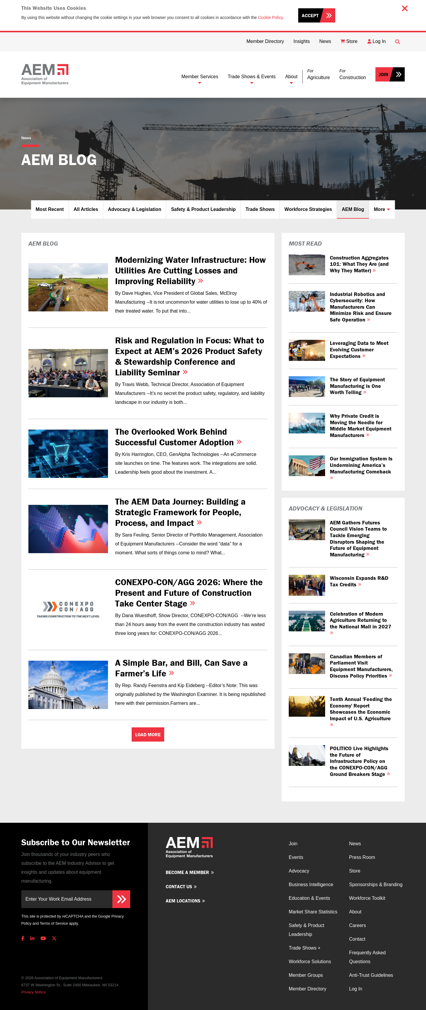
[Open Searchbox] (397, 42)
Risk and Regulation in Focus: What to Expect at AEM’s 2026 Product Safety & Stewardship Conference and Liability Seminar (189, 356)
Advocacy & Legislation (135, 209)
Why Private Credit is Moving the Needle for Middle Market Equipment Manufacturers (360, 425)
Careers (357, 925)
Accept (310, 15)
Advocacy (299, 870)
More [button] (379, 209)
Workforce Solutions (310, 961)
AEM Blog (353, 209)
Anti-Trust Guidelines (371, 975)
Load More (148, 734)
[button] (319, 74)
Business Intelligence (311, 884)
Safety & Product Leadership (203, 209)
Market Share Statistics (313, 911)
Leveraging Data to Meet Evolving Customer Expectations (359, 349)
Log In (355, 988)
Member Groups (306, 975)
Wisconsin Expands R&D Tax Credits (359, 581)
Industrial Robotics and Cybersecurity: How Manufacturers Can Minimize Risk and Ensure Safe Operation (361, 307)
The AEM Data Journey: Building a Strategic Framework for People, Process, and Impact (180, 512)
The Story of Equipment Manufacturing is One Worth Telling (357, 386)
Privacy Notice (33, 992)
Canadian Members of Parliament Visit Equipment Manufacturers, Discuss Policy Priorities (361, 666)
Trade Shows (260, 209)
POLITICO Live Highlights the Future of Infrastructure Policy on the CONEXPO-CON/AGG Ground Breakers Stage (360, 761)
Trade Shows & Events (252, 76)
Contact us (179, 886)
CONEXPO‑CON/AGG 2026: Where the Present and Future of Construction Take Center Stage (189, 593)
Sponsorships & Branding (376, 884)
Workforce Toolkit (367, 898)
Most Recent (50, 209)
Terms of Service (54, 923)
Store (354, 870)
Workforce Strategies (308, 209)
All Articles (86, 209)
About (291, 76)
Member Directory (307, 988)
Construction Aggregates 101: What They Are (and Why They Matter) (359, 264)
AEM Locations (183, 901)
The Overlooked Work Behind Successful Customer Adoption (178, 437)
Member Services (199, 76)
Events (296, 857)
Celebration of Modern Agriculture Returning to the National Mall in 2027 (360, 622)
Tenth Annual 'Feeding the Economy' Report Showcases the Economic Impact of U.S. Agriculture (361, 711)
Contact (357, 939)
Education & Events (309, 898)
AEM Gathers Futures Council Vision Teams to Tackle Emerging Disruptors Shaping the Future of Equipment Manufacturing (358, 538)
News (26, 138)
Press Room (362, 857)
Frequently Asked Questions (367, 957)
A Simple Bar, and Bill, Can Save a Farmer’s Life (181, 668)
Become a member (187, 872)
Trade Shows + (304, 947)
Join (383, 74)
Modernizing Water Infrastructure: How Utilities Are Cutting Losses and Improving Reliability (190, 270)
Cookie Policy (270, 17)
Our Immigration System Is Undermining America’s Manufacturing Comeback (361, 467)
